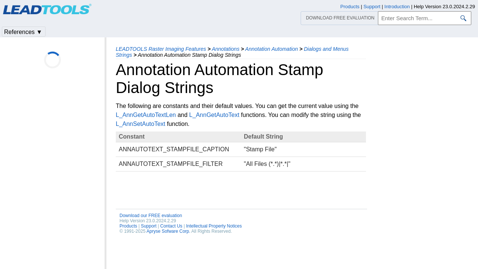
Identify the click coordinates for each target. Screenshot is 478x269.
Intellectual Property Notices (214, 226)
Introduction (397, 6)
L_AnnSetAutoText (140, 124)
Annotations (225, 49)
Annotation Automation (271, 49)
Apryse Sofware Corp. (168, 231)
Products (128, 226)
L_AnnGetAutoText (214, 115)
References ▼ (23, 32)
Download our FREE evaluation (151, 215)
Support (148, 226)
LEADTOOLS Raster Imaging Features (161, 49)
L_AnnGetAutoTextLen (146, 115)
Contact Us (171, 226)
